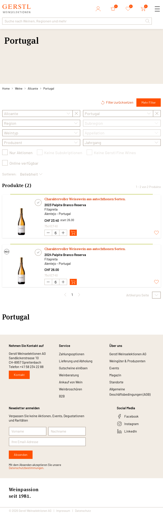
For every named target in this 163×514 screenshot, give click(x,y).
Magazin (115, 375)
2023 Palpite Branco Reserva (65, 205)
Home (6, 88)
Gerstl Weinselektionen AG (127, 354)
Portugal (48, 88)
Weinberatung (69, 375)
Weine (18, 88)
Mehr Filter (148, 102)
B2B (62, 396)
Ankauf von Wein (70, 382)
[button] (147, 21)
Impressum (63, 510)
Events (114, 368)
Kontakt (19, 375)
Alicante (33, 88)
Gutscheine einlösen (73, 368)
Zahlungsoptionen (71, 354)
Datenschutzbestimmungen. (26, 468)
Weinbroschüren (70, 389)
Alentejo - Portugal (57, 214)
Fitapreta (51, 209)
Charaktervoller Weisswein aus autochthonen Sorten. (85, 199)
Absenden (20, 454)
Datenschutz (83, 510)
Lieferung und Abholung (75, 361)
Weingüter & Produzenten (127, 361)
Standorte (116, 382)
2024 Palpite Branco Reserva (65, 255)
